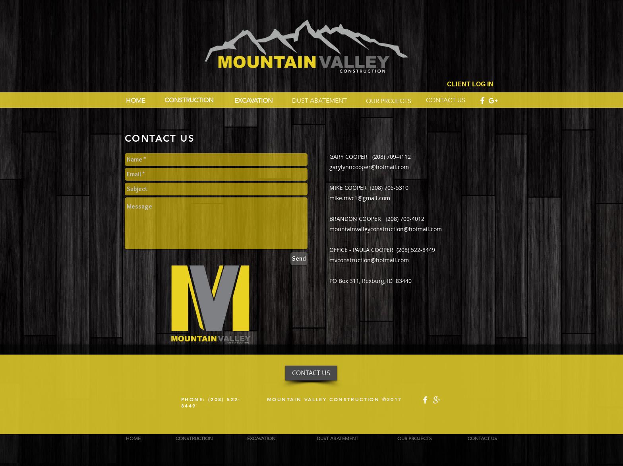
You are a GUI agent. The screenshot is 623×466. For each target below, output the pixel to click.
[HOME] (135, 101)
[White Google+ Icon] (493, 100)
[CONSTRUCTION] (190, 100)
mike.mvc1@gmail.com (359, 198)
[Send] (299, 258)
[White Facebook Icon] (482, 100)
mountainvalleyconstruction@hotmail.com (385, 229)
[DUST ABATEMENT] (321, 101)
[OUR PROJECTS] (388, 101)
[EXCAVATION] (258, 101)
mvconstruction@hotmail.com (369, 260)
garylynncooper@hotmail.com (369, 167)
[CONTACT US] (448, 100)
